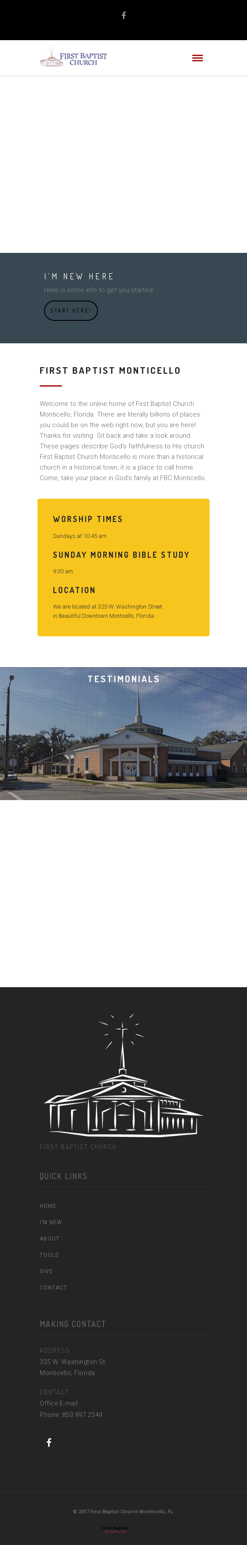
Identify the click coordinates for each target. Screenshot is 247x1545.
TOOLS (49, 1255)
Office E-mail (59, 1403)
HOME (48, 1206)
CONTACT (53, 1288)
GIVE (46, 1271)
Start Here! (71, 310)
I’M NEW (51, 1222)
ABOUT (50, 1239)
